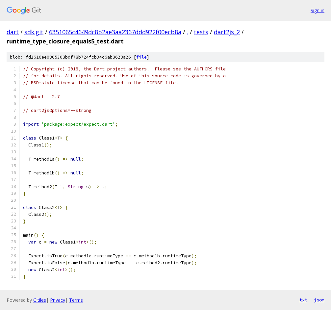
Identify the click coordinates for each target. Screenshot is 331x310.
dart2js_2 (227, 32)
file (141, 57)
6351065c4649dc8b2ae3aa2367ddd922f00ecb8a (115, 32)
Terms (76, 300)
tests (201, 32)
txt (303, 300)
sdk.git (33, 32)
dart (13, 32)
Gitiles (39, 300)
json (319, 300)
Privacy (57, 300)
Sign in (317, 10)
